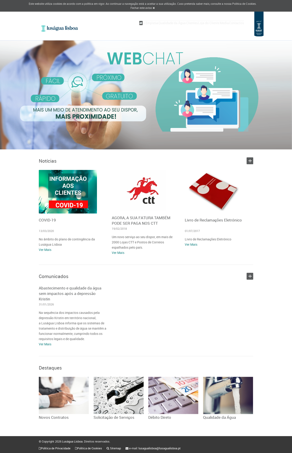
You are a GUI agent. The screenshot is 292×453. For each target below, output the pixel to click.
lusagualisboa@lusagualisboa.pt (159, 448)
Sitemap (115, 448)
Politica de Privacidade (55, 448)
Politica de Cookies (244, 3)
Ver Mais (45, 249)
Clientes (177, 28)
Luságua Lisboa (72, 441)
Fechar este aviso (142, 8)
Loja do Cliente (198, 28)
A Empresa (127, 28)
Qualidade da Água (153, 28)
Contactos (234, 28)
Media (218, 28)
